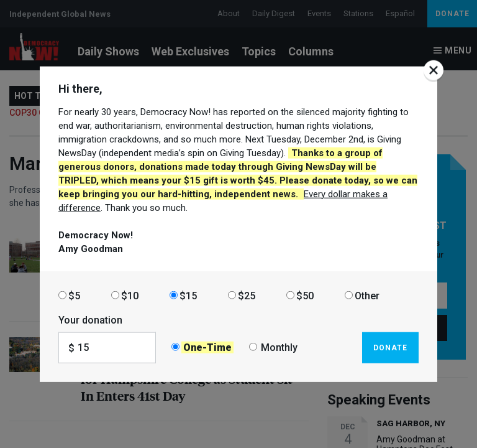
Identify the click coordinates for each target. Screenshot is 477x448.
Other (367, 295)
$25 (246, 295)
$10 (130, 295)
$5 (74, 295)
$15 (188, 295)
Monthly (279, 347)
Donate (390, 347)
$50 (305, 295)
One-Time (207, 347)
